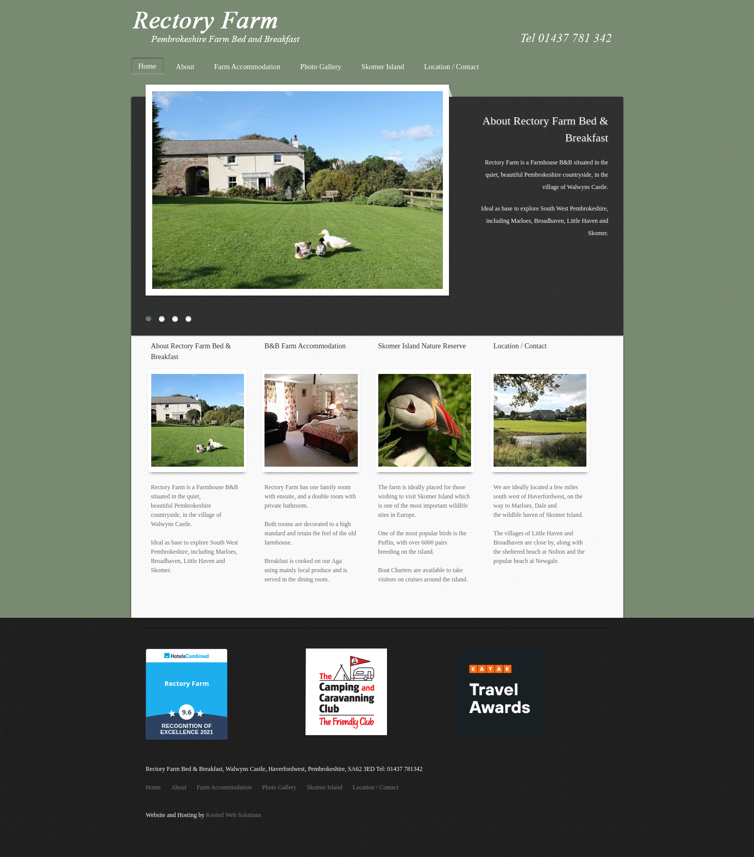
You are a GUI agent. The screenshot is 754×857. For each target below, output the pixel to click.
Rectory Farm (187, 683)
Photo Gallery (320, 66)
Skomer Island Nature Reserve (421, 346)
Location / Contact (451, 66)
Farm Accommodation (247, 66)
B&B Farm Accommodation (305, 346)
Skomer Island (382, 66)
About (185, 66)
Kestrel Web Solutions (233, 815)
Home (147, 66)
